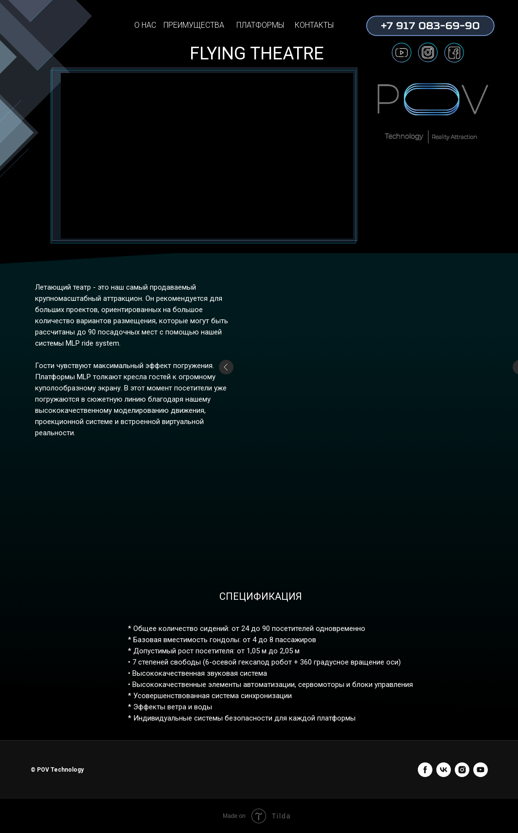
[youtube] (480, 769)
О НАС (145, 25)
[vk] (443, 769)
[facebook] (425, 769)
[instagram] (462, 769)
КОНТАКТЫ (314, 25)
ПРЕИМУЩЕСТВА (193, 25)
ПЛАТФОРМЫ (260, 25)
